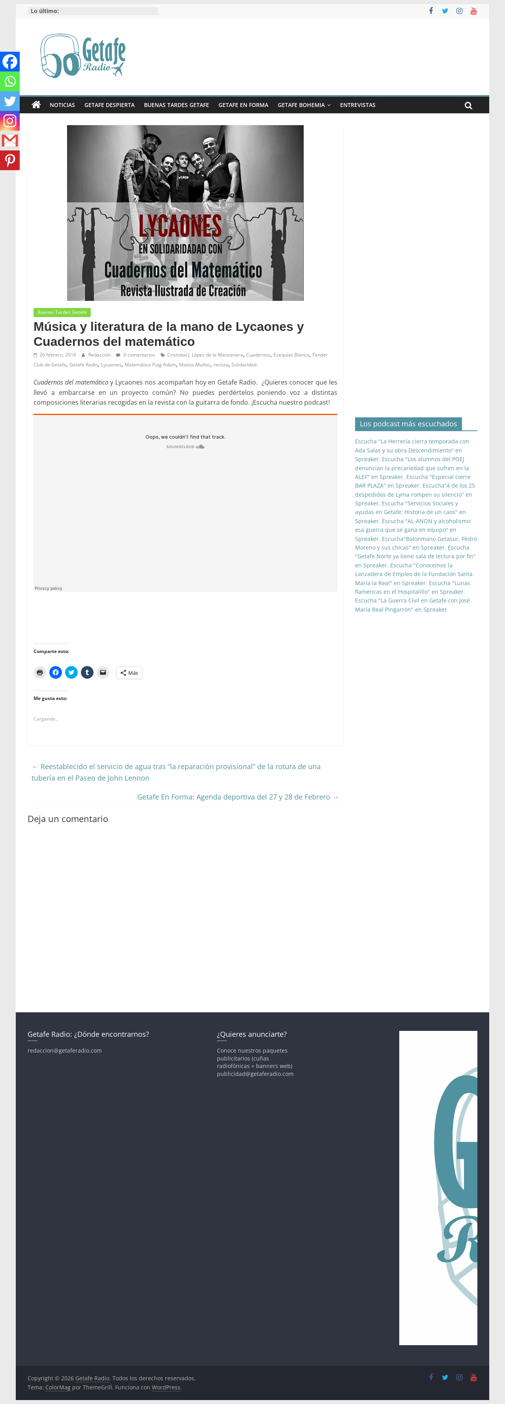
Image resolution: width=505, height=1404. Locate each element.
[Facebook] (10, 61)
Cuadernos (258, 354)
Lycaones (111, 364)
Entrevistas (358, 105)
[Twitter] (10, 101)
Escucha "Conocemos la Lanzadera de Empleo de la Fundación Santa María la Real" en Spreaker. (414, 574)
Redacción (100, 354)
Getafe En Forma (243, 105)
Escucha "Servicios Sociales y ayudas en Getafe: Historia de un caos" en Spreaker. (410, 512)
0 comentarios (135, 354)
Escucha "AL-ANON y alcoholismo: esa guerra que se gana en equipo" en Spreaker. (413, 529)
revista (220, 364)
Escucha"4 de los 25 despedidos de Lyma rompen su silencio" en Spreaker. (415, 494)
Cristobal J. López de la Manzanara (205, 354)
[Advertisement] (177, 618)
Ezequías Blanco (291, 354)
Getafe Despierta (109, 105)
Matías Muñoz (194, 364)
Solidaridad (244, 364)
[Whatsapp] (10, 81)
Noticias (62, 105)
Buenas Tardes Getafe (176, 105)
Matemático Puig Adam (150, 364)
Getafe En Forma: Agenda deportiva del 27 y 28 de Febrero (238, 796)
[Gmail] (10, 140)
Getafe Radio (83, 364)
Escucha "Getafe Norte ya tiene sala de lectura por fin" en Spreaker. (415, 556)
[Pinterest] (10, 160)
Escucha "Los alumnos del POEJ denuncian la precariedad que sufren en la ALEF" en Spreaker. (412, 468)
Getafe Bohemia (301, 105)
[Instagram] (10, 121)
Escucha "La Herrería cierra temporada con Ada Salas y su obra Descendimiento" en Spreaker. (412, 450)
